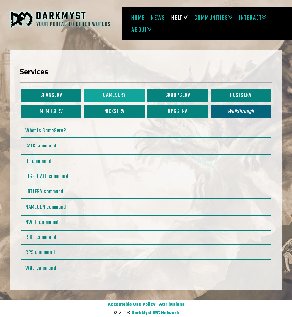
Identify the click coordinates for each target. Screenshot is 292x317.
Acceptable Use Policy (131, 304)
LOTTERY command (44, 191)
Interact (250, 18)
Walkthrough (241, 111)
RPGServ (177, 111)
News (158, 18)
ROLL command (40, 237)
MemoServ (51, 111)
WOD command (40, 268)
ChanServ (51, 95)
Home (138, 18)
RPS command (40, 252)
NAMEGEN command (45, 207)
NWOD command (42, 222)
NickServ (114, 111)
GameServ (114, 95)
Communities (211, 18)
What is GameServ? (45, 130)
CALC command (40, 146)
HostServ (240, 95)
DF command (38, 161)
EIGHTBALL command (46, 176)
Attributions (172, 304)
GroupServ (177, 95)
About (139, 30)
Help (177, 18)
